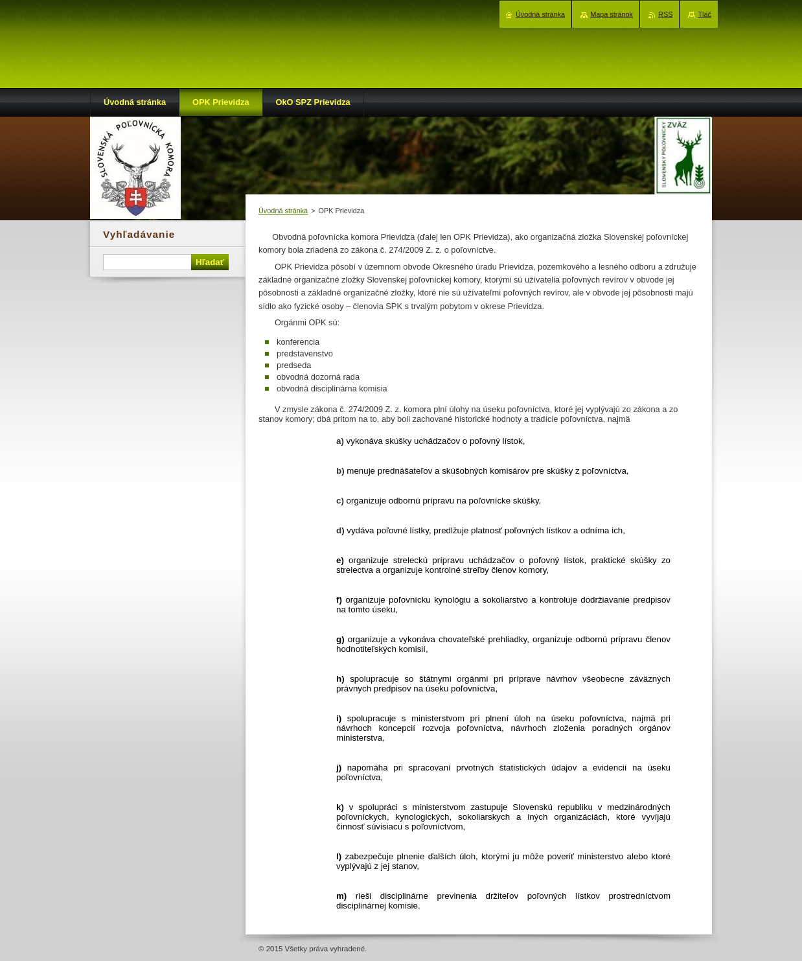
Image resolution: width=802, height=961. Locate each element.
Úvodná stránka (283, 210)
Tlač (704, 14)
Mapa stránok (611, 14)
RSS (665, 14)
